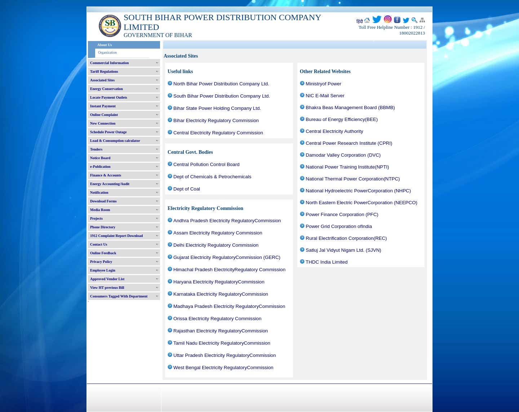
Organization (107, 52)
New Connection (102, 123)
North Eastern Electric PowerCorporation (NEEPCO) (361, 202)
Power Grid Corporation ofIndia (339, 226)
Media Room (100, 210)
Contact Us (98, 244)
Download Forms (103, 201)
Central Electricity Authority (334, 131)
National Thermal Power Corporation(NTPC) (353, 179)
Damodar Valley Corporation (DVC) (343, 155)
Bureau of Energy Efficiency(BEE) (342, 119)
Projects (96, 218)
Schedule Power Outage (108, 132)
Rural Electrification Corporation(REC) (346, 238)
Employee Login (102, 270)
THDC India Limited (326, 262)
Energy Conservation (106, 89)
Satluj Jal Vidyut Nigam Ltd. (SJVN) (343, 250)
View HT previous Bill (107, 288)
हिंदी (359, 21)
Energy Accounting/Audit (109, 184)
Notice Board (100, 158)
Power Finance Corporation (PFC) (342, 214)
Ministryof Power (323, 83)
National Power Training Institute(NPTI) (347, 167)
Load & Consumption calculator (115, 141)
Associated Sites (102, 80)
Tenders (96, 149)
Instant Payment (103, 106)
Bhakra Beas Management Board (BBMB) (350, 107)
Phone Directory (102, 227)
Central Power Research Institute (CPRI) (349, 143)
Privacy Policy (101, 262)
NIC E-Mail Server (325, 95)
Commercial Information (109, 63)
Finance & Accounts (105, 175)
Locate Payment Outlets (108, 97)
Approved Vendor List (107, 279)
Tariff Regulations (104, 71)
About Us (104, 45)
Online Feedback (103, 253)
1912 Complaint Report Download (116, 236)
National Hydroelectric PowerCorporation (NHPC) (358, 190)
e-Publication (100, 167)
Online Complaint (104, 115)
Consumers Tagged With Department (118, 296)
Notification (99, 192)
